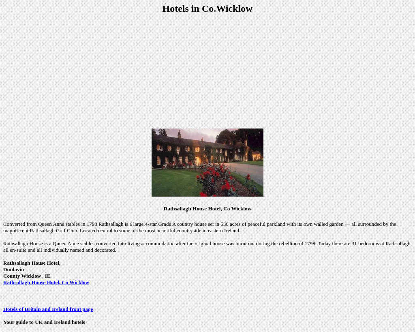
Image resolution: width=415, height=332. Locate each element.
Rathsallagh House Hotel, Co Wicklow (46, 282)
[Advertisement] (207, 71)
